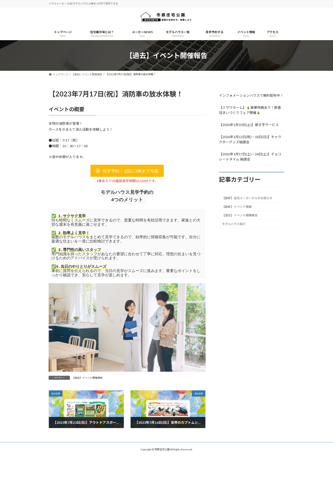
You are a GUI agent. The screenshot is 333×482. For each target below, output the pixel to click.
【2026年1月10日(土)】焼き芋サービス (249, 125)
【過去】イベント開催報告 (87, 377)
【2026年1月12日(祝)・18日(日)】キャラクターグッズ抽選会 (250, 139)
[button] (127, 171)
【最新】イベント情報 (237, 206)
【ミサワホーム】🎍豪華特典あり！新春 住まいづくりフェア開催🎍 (250, 110)
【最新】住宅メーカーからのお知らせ (247, 198)
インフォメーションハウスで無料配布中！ (251, 95)
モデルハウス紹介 (234, 224)
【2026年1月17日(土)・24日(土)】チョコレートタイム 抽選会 (250, 156)
